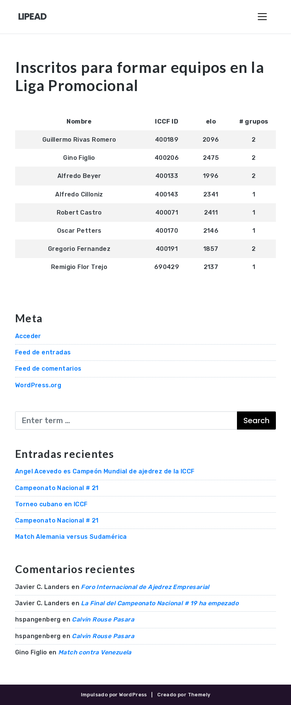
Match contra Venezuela (95, 652)
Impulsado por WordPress (114, 694)
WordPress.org (38, 385)
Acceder (28, 336)
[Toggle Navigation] (262, 16)
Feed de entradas (43, 352)
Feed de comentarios (48, 368)
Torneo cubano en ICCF (51, 504)
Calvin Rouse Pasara (103, 619)
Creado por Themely (183, 694)
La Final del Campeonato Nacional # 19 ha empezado (159, 603)
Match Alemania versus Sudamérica (71, 536)
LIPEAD (32, 16)
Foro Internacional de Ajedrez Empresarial (145, 587)
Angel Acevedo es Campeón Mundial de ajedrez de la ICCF (105, 471)
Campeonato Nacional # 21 (57, 488)
